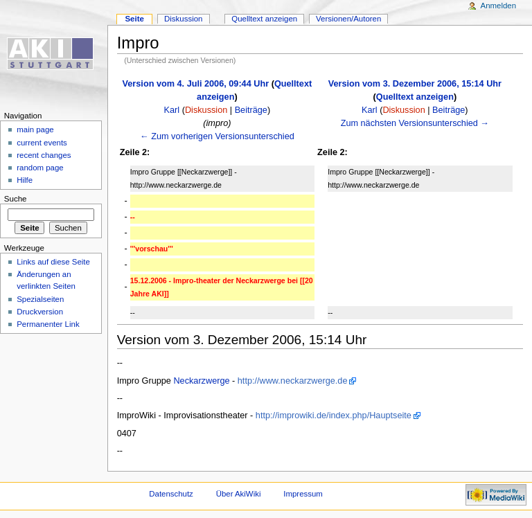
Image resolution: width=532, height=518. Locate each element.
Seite (134, 19)
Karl (172, 110)
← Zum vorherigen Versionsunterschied (217, 136)
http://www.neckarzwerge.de (293, 381)
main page (35, 129)
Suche (15, 199)
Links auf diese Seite (53, 262)
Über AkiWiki (238, 494)
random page (40, 167)
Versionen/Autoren (348, 19)
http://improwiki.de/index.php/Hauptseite (333, 415)
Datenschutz (171, 494)
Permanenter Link (48, 324)
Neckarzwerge (201, 381)
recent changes (44, 155)
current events (42, 143)
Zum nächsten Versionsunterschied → (415, 123)
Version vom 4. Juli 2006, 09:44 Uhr (196, 84)
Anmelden (499, 5)
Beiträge (251, 110)
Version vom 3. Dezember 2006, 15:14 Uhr (415, 84)
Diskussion (206, 110)
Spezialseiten (40, 299)
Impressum (303, 494)
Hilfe (25, 180)
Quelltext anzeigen (415, 97)
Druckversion (40, 311)
